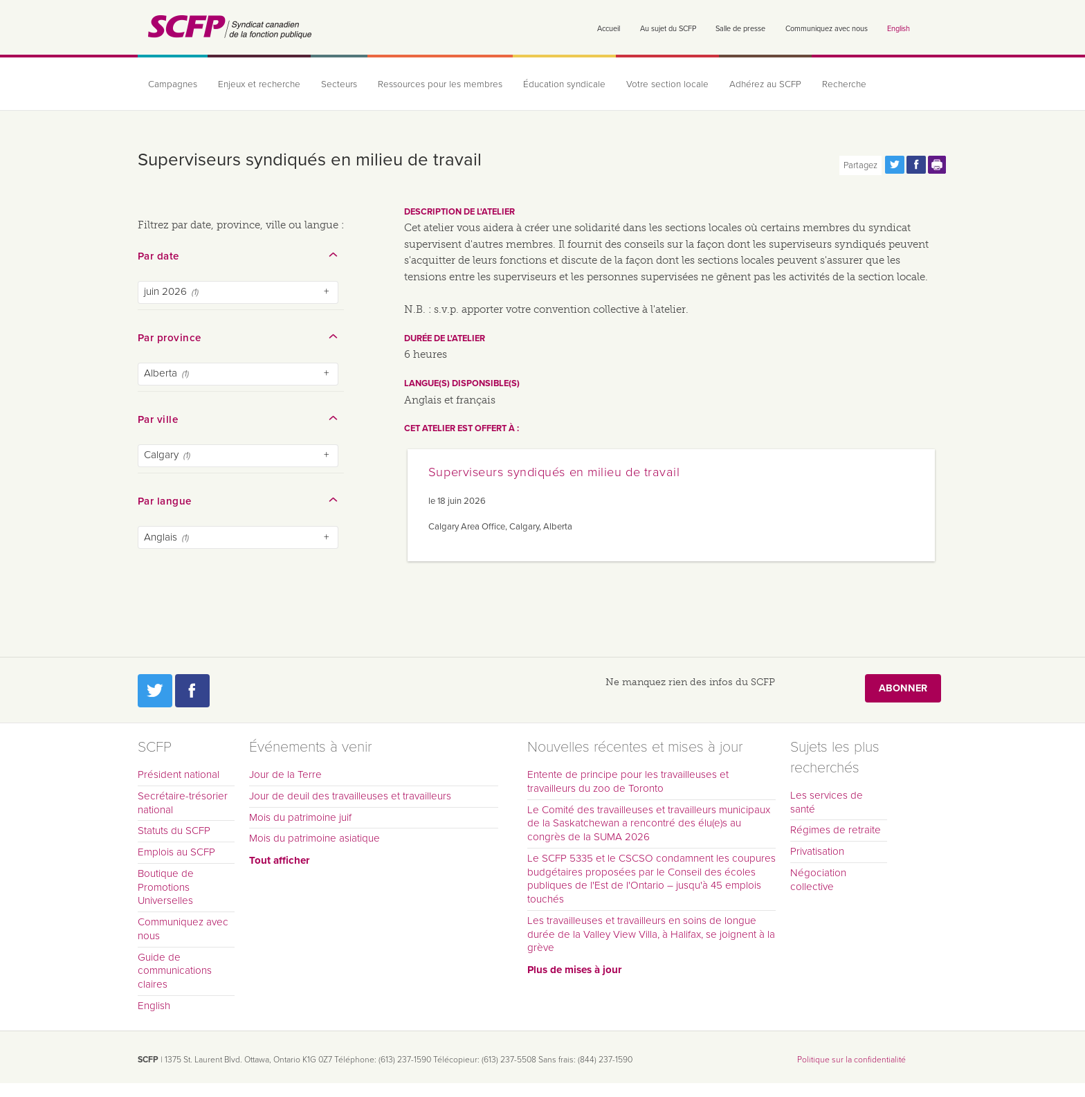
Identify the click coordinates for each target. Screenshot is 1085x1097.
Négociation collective (818, 880)
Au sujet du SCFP (668, 28)
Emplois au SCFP (176, 852)
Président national (178, 774)
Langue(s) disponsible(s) (462, 383)
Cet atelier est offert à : (461, 428)
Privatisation (817, 851)
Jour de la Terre (285, 774)
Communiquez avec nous (826, 28)
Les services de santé (826, 802)
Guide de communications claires (175, 971)
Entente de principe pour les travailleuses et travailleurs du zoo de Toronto (628, 781)
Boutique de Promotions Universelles (166, 887)
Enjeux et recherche (259, 84)
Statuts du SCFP (174, 830)
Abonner (903, 688)
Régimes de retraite (835, 830)
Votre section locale (667, 84)
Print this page (937, 165)
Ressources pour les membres (440, 84)
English (898, 28)
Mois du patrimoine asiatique (314, 838)
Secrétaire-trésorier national (183, 803)
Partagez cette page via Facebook (916, 165)
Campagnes (172, 84)
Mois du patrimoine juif (300, 817)
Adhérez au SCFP (765, 84)
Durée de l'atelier (444, 338)
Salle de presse (740, 28)
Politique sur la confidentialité (851, 1059)
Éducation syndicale (564, 84)
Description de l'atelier (459, 211)
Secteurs (339, 84)
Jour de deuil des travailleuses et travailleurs (350, 796)
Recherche (844, 84)
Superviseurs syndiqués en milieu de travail (554, 472)
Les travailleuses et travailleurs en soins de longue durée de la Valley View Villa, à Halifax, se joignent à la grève (651, 934)
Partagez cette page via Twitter (894, 165)
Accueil (608, 28)
